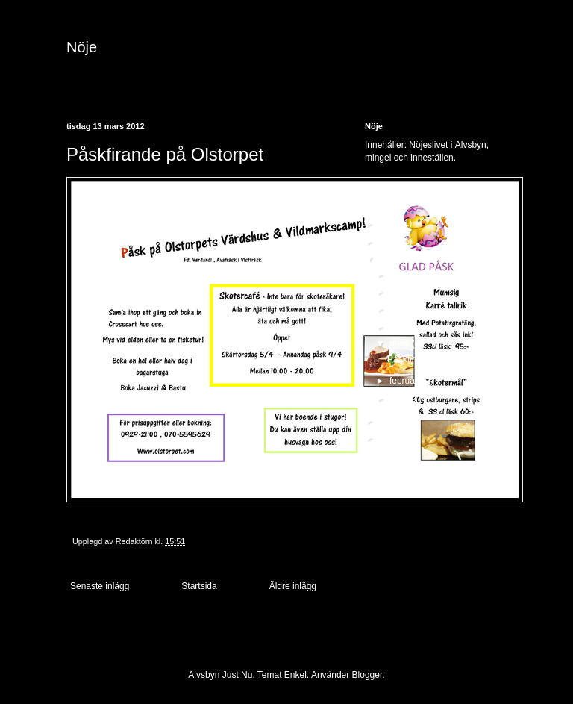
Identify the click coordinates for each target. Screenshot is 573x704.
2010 (390, 437)
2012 (390, 258)
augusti (405, 274)
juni (397, 291)
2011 (390, 420)
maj (398, 308)
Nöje (81, 47)
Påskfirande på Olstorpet (436, 359)
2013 (390, 241)
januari (404, 398)
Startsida (198, 586)
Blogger (367, 675)
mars (400, 343)
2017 (390, 223)
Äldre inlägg (292, 586)
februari (405, 381)
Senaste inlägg (99, 586)
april (399, 326)
